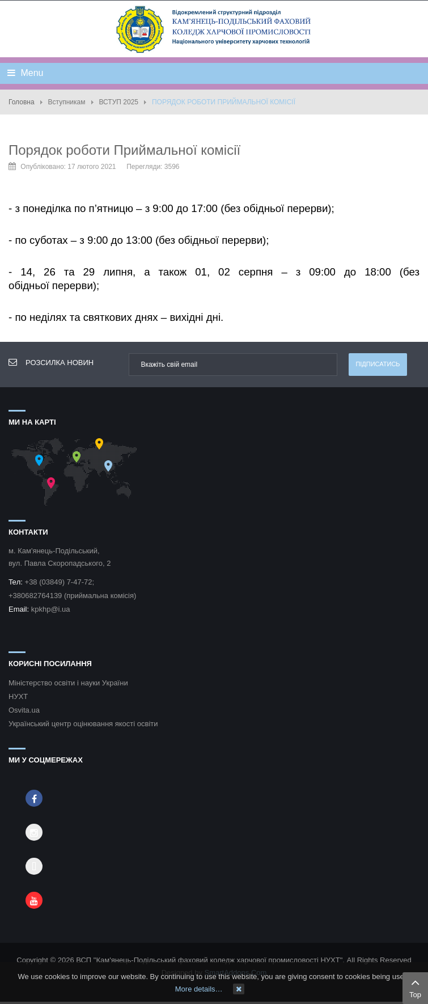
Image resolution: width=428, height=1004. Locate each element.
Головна (22, 102)
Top (415, 987)
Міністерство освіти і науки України (68, 683)
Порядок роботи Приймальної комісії (124, 150)
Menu (25, 73)
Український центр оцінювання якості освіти (83, 723)
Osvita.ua (24, 710)
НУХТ (18, 696)
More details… (199, 989)
